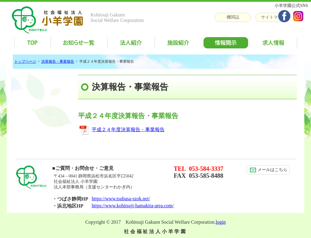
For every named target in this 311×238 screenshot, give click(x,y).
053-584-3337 (206, 168)
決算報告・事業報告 (57, 61)
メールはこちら (268, 169)
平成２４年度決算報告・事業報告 (128, 129)
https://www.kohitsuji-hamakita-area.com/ (133, 205)
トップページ (25, 61)
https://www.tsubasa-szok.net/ (121, 198)
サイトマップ (273, 17)
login (221, 222)
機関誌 (233, 17)
